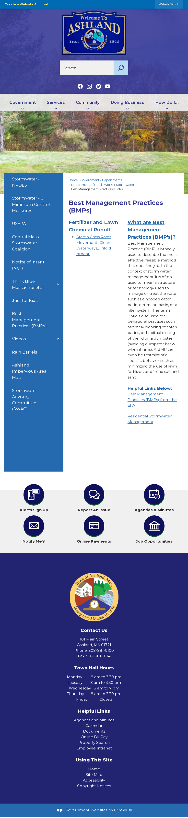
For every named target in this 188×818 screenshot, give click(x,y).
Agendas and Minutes (94, 720)
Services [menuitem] (56, 102)
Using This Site (94, 760)
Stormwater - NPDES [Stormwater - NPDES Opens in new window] (26, 182)
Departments (112, 180)
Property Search (94, 742)
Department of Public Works (92, 185)
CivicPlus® (123, 810)
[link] (169, 4)
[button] (121, 67)
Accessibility (94, 780)
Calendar (94, 725)
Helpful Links (94, 711)
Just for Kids (25, 300)
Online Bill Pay (94, 737)
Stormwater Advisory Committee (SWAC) (24, 399)
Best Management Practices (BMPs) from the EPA (152, 400)
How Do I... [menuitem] (167, 102)
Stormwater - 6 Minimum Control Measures (31, 204)
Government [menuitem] (22, 102)
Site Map (94, 774)
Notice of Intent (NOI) (28, 265)
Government (89, 180)
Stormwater (125, 185)
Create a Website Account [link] (26, 4)
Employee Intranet (94, 748)
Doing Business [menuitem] (127, 102)
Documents (94, 731)
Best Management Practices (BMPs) (29, 319)
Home (73, 180)
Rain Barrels (24, 352)
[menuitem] (33, 182)
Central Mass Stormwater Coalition (25, 242)
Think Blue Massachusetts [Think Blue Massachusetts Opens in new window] (28, 284)
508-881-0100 (101, 650)
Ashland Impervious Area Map (29, 371)
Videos (19, 338)
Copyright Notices (94, 785)
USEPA (19, 223)
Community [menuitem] (88, 102)
